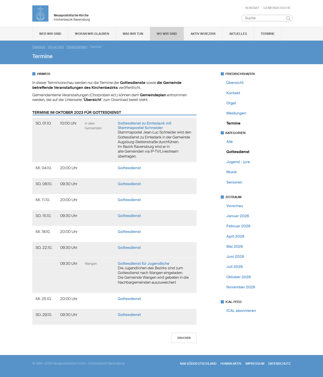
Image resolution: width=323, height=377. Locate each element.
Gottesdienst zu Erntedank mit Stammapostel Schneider (144, 125)
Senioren (234, 182)
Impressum (254, 364)
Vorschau (234, 206)
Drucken (184, 338)
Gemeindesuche (277, 8)
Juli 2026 (234, 266)
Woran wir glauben (92, 34)
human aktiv (230, 364)
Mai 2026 (234, 246)
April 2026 (235, 236)
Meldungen (236, 113)
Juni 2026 (235, 256)
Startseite (38, 47)
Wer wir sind (50, 34)
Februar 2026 (238, 226)
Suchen (288, 18)
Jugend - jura (238, 162)
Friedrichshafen (76, 47)
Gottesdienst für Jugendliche (143, 263)
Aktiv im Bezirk (203, 34)
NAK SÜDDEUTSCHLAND (198, 364)
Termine (268, 34)
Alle (229, 141)
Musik (231, 172)
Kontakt (252, 8)
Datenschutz (279, 364)
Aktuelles (238, 34)
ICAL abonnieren (241, 310)
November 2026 (240, 287)
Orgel (231, 103)
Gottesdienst (129, 168)
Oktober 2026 (238, 276)
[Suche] (267, 18)
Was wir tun (133, 34)
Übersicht (235, 82)
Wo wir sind (167, 34)
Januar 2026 (237, 216)
